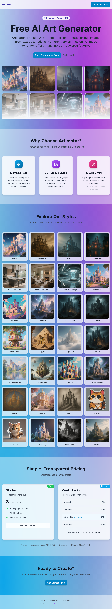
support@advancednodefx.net (59, 604)
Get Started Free (100, 4)
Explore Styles (71, 55)
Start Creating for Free (47, 55)
